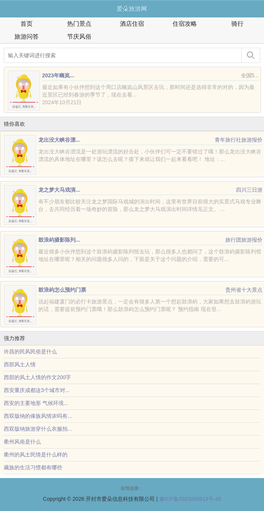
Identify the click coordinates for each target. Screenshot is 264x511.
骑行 (237, 23)
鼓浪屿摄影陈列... (59, 240)
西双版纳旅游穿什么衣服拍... (38, 429)
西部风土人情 (20, 364)
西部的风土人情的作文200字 (37, 377)
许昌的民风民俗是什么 (30, 351)
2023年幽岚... (58, 75)
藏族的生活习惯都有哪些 (33, 467)
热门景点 (79, 23)
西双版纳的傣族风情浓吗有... (38, 416)
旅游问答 (26, 36)
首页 (26, 23)
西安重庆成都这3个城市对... (36, 390)
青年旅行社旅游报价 (238, 140)
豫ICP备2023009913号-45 (190, 499)
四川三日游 (249, 190)
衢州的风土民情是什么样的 (36, 455)
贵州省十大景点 (243, 290)
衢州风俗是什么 (22, 442)
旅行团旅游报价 (243, 240)
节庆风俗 (79, 36)
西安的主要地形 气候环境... (36, 403)
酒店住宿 (132, 23)
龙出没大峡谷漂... (59, 140)
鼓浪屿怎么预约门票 (62, 290)
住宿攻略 (185, 23)
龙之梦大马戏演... (59, 190)
